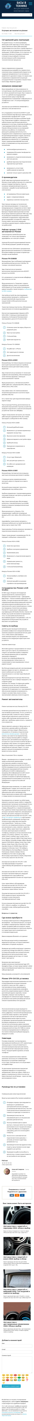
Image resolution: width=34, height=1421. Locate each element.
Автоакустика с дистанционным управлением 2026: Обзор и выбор (16, 1324)
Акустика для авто (20, 33)
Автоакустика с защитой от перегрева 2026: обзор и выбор (16, 1227)
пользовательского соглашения (11, 1412)
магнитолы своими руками (10, 734)
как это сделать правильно (12, 817)
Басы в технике (21, 4)
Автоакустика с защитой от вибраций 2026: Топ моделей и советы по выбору (16, 1291)
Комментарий (6, 1355)
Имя (3, 1343)
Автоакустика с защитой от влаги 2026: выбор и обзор (15, 1258)
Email (3, 1349)
